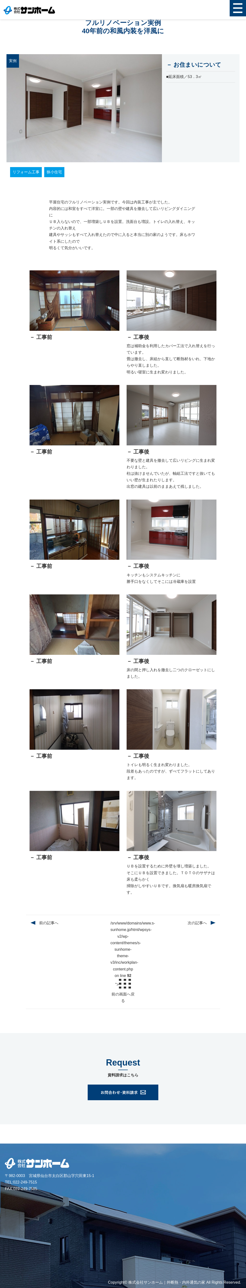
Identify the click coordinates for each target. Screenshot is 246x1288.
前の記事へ (48, 923)
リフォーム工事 (25, 172)
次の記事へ (197, 923)
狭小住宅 (54, 172)
